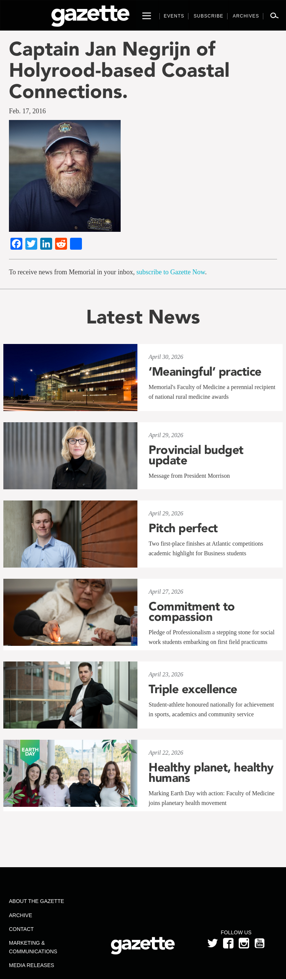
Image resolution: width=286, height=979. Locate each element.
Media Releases (31, 965)
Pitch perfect (183, 528)
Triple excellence (193, 689)
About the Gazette (36, 901)
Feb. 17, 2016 (27, 111)
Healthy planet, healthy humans (211, 772)
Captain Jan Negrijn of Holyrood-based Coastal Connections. (119, 70)
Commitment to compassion (192, 611)
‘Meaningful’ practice (205, 371)
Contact (21, 929)
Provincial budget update (196, 455)
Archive (20, 915)
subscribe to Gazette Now (170, 272)
